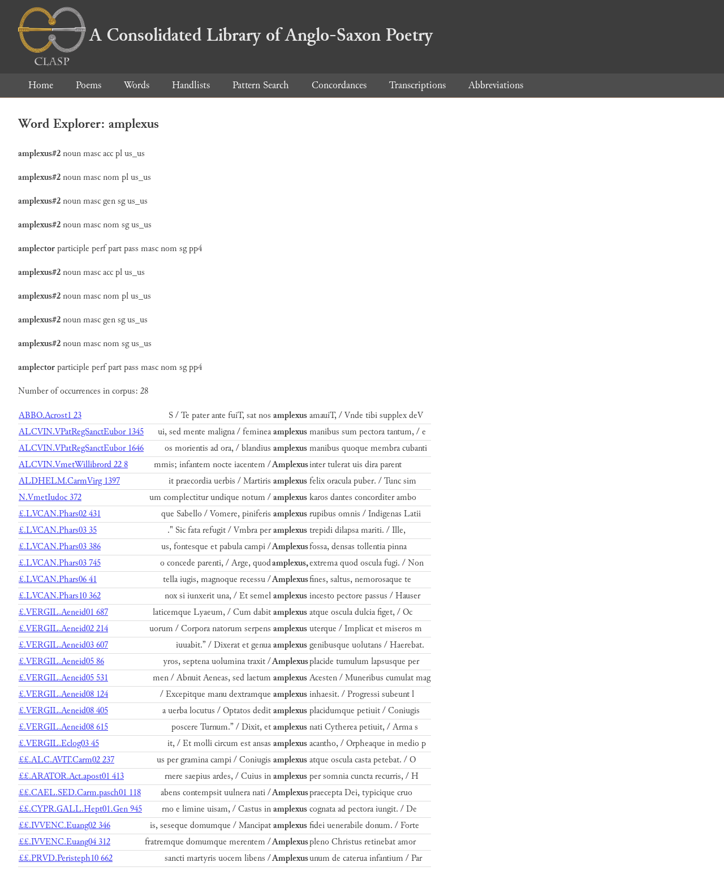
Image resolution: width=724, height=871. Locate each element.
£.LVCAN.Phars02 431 (60, 513)
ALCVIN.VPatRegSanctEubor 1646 (81, 448)
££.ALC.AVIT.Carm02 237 (66, 759)
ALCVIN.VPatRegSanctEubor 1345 (81, 431)
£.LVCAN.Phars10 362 (60, 595)
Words (136, 85)
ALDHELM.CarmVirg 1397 (69, 481)
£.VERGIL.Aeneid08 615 (63, 727)
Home (40, 85)
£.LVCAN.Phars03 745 (60, 563)
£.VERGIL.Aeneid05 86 (61, 661)
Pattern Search (260, 85)
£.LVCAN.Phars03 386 (60, 546)
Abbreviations (495, 85)
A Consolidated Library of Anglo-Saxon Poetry (225, 35)
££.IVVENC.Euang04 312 (64, 841)
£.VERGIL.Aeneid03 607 (63, 645)
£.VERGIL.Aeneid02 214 (63, 628)
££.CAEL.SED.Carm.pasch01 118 (80, 792)
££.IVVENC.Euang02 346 (64, 825)
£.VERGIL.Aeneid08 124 (63, 694)
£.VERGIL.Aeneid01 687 (63, 612)
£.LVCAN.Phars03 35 (58, 530)
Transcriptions (417, 85)
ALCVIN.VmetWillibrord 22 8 (73, 464)
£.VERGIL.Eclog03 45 (59, 743)
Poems (88, 85)
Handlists (191, 85)
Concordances (339, 85)
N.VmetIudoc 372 (50, 497)
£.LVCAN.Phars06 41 (58, 579)
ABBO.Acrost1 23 (50, 415)
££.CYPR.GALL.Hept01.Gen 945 (80, 809)
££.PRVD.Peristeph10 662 (66, 858)
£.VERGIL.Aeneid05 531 (63, 677)
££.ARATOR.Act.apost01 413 (71, 776)
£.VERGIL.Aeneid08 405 (63, 710)
